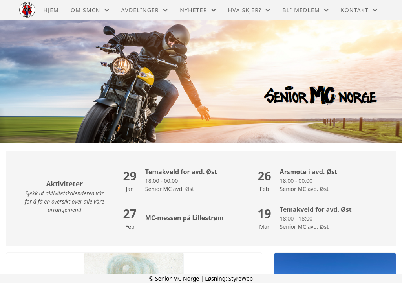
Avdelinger (144, 10)
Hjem (51, 10)
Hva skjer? (249, 10)
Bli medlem (306, 10)
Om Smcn (90, 10)
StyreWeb (240, 278)
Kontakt (359, 10)
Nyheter (198, 10)
